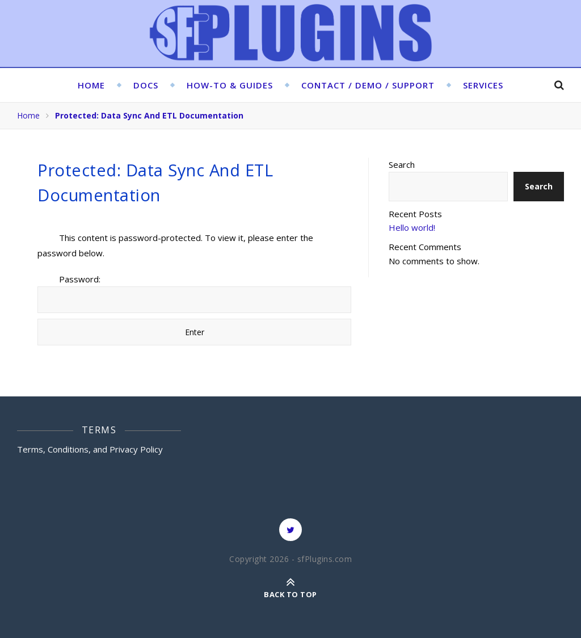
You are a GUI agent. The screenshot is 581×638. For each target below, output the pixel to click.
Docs (145, 85)
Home (91, 85)
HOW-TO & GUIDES (230, 85)
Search (402, 164)
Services (483, 85)
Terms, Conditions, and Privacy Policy (90, 449)
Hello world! (412, 227)
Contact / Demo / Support (368, 85)
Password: (194, 293)
